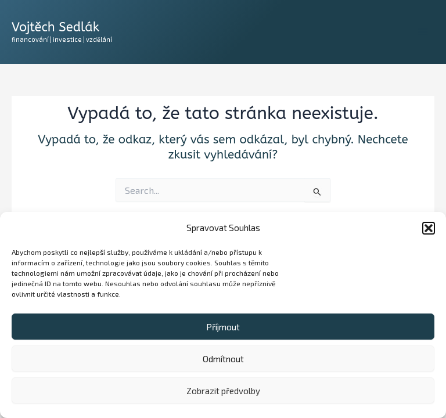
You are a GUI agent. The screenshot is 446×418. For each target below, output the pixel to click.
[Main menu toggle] (423, 32)
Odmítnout (223, 359)
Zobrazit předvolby (223, 390)
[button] (428, 228)
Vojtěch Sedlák (55, 27)
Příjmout (223, 327)
